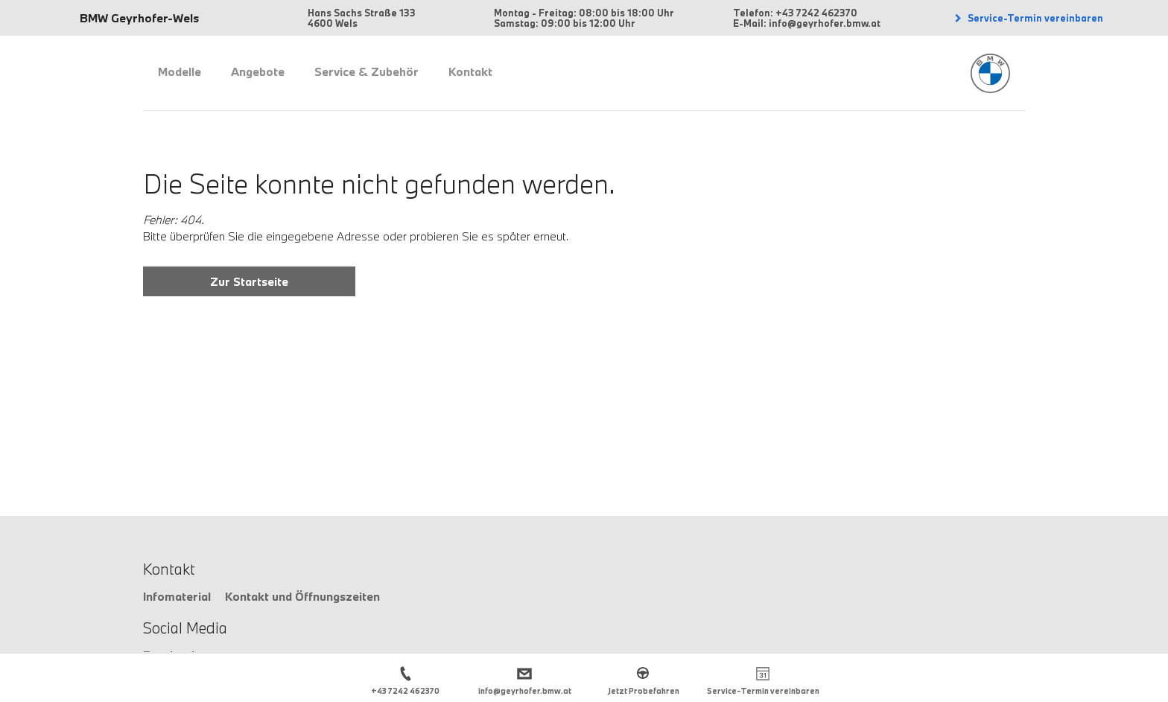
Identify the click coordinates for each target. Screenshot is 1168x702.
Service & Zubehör (366, 71)
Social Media (185, 627)
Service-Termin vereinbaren (1034, 18)
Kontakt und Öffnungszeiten (302, 596)
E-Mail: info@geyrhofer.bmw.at (806, 23)
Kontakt (470, 71)
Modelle (179, 71)
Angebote (258, 71)
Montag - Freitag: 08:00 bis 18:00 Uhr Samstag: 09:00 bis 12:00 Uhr (584, 17)
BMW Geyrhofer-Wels (139, 17)
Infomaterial (177, 596)
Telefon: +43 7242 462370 (795, 13)
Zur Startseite (249, 281)
